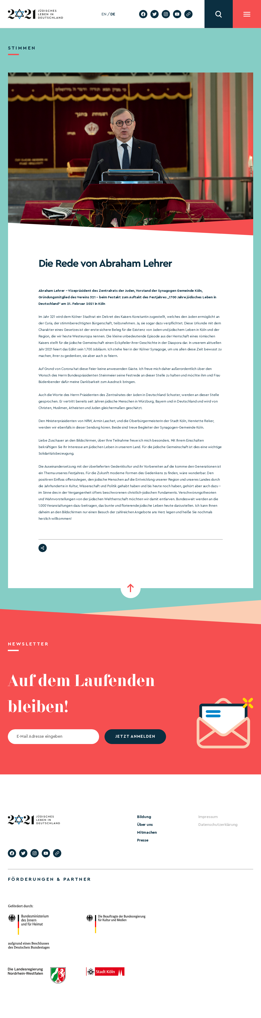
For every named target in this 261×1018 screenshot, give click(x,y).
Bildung (144, 817)
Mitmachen (147, 832)
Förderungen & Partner (49, 879)
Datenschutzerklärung (218, 825)
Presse (142, 840)
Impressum (208, 817)
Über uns (145, 825)
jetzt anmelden (135, 736)
